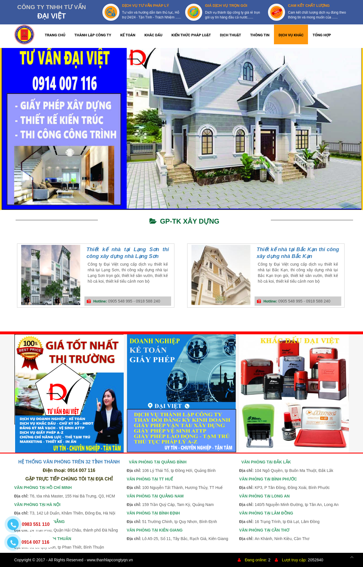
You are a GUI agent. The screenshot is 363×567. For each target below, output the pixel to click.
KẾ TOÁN (127, 35)
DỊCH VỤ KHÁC (290, 35)
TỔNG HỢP (322, 35)
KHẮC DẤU (153, 35)
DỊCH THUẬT (230, 35)
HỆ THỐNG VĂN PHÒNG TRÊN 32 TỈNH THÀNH (69, 461)
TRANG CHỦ (55, 35)
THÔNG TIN (259, 35)
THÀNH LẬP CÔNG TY (92, 35)
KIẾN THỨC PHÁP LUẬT (191, 35)
